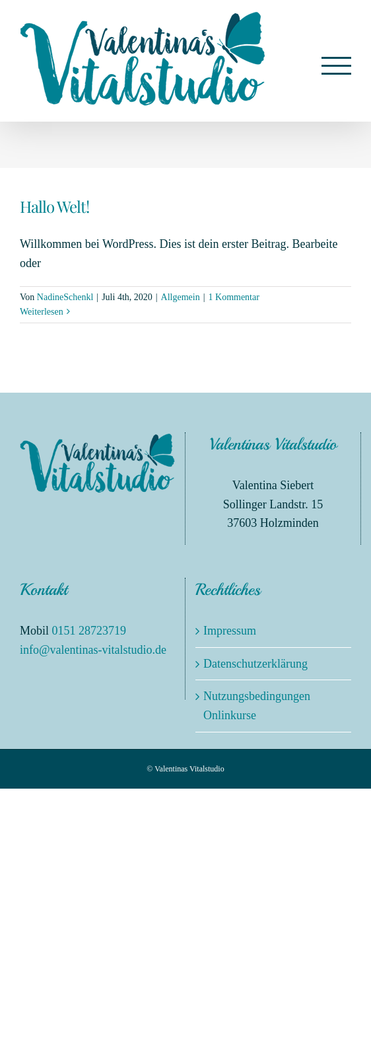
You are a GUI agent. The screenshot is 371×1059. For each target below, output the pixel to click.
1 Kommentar (234, 297)
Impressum (229, 630)
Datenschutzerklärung (255, 663)
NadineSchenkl (65, 297)
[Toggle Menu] (336, 66)
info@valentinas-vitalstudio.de (93, 649)
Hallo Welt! (54, 206)
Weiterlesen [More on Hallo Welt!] (41, 312)
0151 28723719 (89, 630)
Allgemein (180, 297)
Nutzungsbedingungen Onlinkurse (256, 705)
